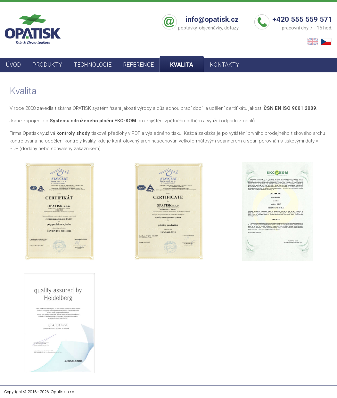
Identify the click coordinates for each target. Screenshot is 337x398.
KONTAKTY (224, 64)
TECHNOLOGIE (92, 64)
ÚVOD (13, 64)
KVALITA (181, 64)
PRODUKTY (47, 64)
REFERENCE (138, 64)
